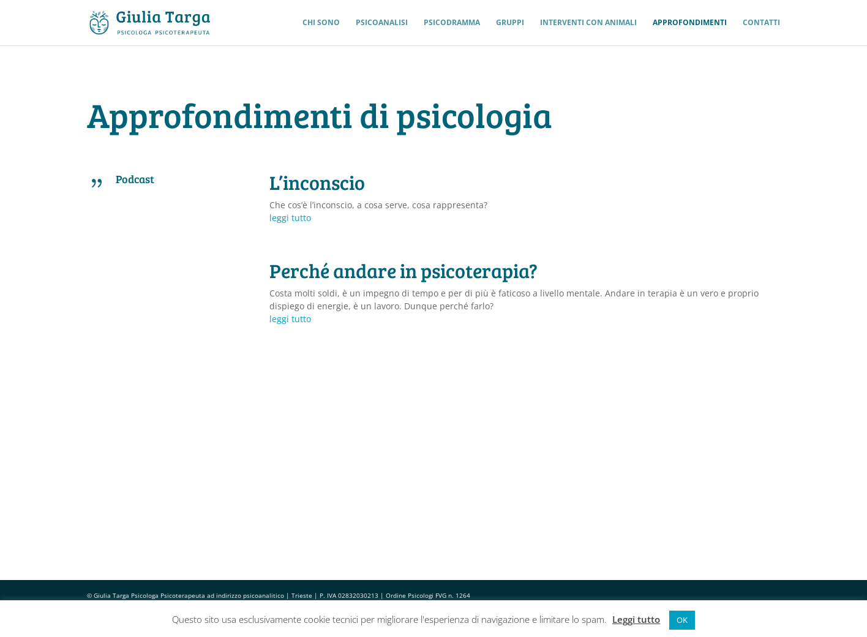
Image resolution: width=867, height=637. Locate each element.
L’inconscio (317, 182)
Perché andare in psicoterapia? (403, 270)
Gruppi (510, 23)
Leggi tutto (636, 619)
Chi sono (321, 23)
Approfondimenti (690, 23)
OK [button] (682, 619)
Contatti (761, 23)
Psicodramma (452, 23)
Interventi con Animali (588, 23)
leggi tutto (290, 218)
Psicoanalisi (382, 23)
